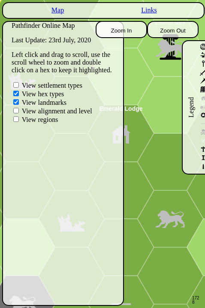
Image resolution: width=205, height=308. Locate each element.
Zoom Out (172, 30)
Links (149, 10)
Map (57, 10)
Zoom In (121, 30)
